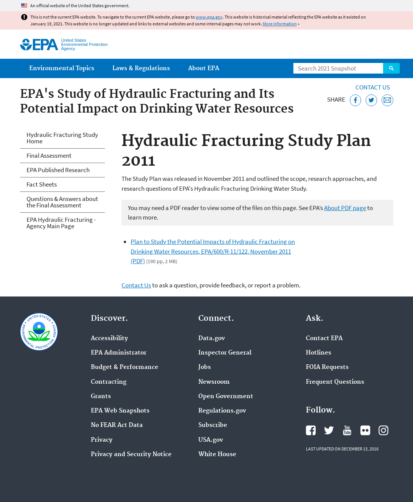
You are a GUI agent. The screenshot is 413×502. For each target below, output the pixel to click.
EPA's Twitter (329, 430)
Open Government (225, 396)
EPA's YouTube (347, 430)
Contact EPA (324, 338)
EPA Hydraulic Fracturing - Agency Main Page (61, 222)
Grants (101, 396)
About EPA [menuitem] (203, 68)
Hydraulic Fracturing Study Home (62, 137)
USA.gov (210, 440)
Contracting (108, 382)
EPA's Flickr (365, 430)
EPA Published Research (58, 170)
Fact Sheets (41, 184)
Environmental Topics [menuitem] (61, 68)
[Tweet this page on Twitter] (371, 100)
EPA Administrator (118, 353)
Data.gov (211, 338)
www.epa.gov (209, 17)
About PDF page (345, 208)
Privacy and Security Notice (131, 454)
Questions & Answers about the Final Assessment (62, 202)
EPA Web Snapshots (120, 411)
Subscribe (212, 425)
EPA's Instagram (383, 430)
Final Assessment (49, 155)
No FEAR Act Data (117, 425)
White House (217, 454)
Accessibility (109, 338)
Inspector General (224, 353)
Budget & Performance (124, 367)
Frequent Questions (335, 382)
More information (280, 24)
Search (391, 68)
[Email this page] (387, 100)
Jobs (204, 367)
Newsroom (214, 382)
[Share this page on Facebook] (356, 100)
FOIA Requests (327, 367)
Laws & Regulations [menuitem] (141, 68)
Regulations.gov (222, 411)
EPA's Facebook (311, 430)
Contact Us (372, 87)
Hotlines (318, 353)
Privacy (101, 440)
